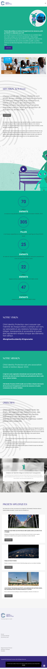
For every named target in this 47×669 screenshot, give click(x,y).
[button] (2, 66)
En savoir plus (7, 115)
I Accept (23, 665)
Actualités (3, 650)
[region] (23, 65)
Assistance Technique (5, 649)
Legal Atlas (8, 47)
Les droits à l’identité (5, 635)
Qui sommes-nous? (5, 637)
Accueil (2, 634)
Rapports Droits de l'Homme (6, 647)
